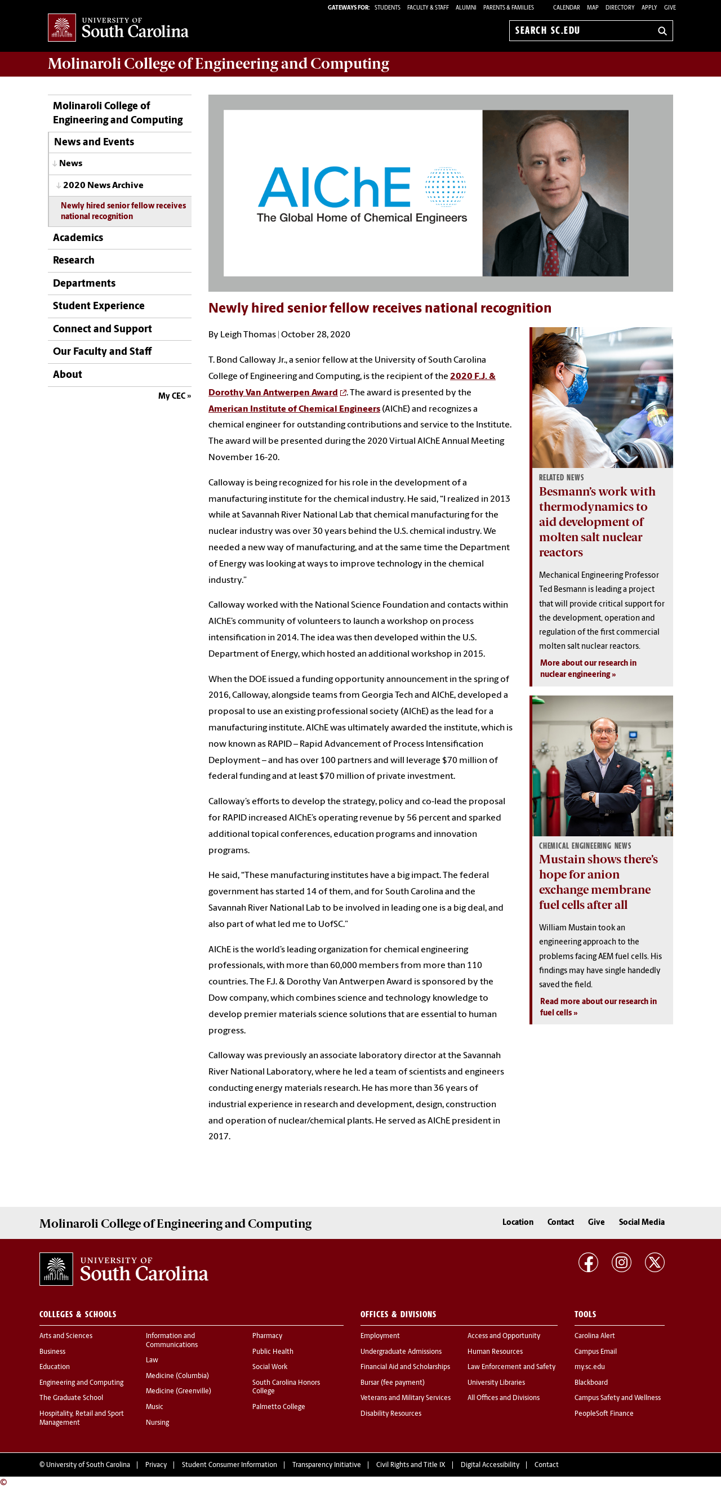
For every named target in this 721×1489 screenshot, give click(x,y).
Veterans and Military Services (405, 1398)
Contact (561, 1223)
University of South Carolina (88, 1465)
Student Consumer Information (229, 1465)
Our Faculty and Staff (102, 352)
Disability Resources (390, 1414)
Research (74, 261)
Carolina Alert (595, 1336)
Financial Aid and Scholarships (405, 1367)
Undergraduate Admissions (401, 1352)
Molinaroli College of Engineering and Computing (118, 113)
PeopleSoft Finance (604, 1414)
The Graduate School (71, 1398)
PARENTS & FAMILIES (508, 8)
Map (593, 8)
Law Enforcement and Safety (511, 1367)
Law (152, 1360)
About (67, 375)
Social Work (269, 1367)
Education (54, 1367)
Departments (84, 284)
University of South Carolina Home (118, 28)
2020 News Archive (103, 185)
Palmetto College (278, 1407)
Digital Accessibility (490, 1465)
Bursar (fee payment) (392, 1383)
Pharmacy (267, 1336)
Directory (620, 8)
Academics (78, 238)
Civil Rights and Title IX (411, 1465)
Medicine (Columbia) (177, 1376)
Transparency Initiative (326, 1465)
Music (154, 1407)
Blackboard (591, 1383)
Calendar (566, 8)
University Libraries (496, 1383)
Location (517, 1223)
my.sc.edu (590, 1367)
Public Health (272, 1352)
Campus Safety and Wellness (618, 1398)
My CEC (171, 397)
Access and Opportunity (504, 1336)
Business (52, 1352)
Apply (649, 8)
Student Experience (99, 306)
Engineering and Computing (81, 1383)
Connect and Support (102, 329)
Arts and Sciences (65, 1336)
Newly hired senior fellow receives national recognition (123, 212)
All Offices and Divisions (504, 1398)
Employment (380, 1336)
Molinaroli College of (218, 63)
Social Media (642, 1223)
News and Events (94, 143)
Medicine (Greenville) (178, 1391)
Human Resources (495, 1352)
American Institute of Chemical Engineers (294, 409)
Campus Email (596, 1352)
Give (670, 8)
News (70, 163)
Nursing (157, 1423)
